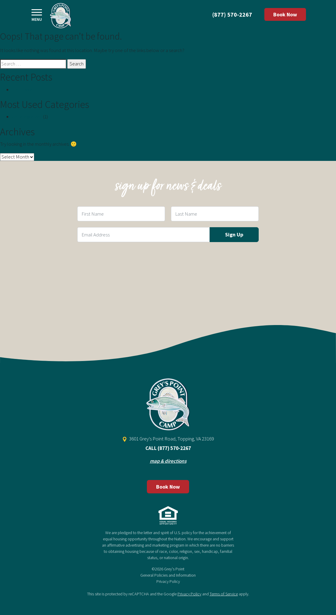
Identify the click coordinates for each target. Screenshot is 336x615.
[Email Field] (143, 234)
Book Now (285, 14)
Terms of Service (224, 594)
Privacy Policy (168, 581)
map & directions (168, 461)
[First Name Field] (121, 213)
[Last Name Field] (215, 213)
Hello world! (24, 89)
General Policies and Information (168, 575)
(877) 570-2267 (232, 14)
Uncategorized (27, 116)
